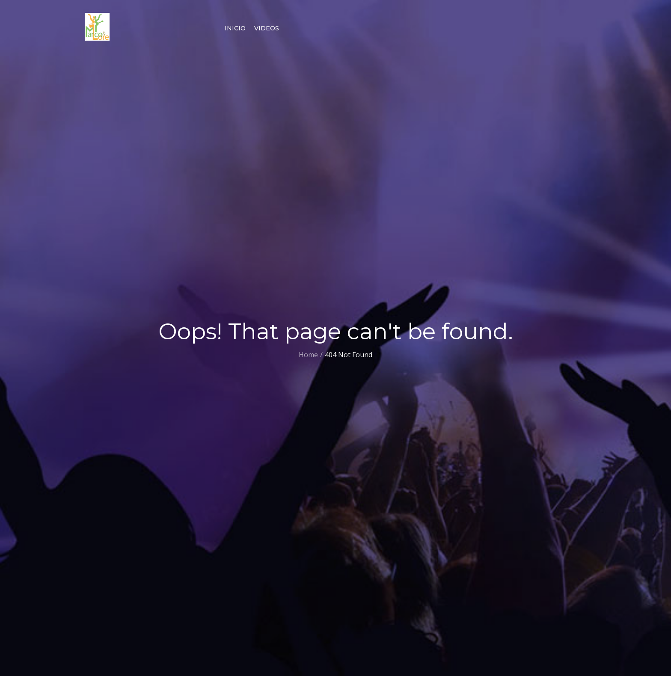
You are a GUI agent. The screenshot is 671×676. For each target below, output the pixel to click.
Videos (266, 28)
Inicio (235, 28)
